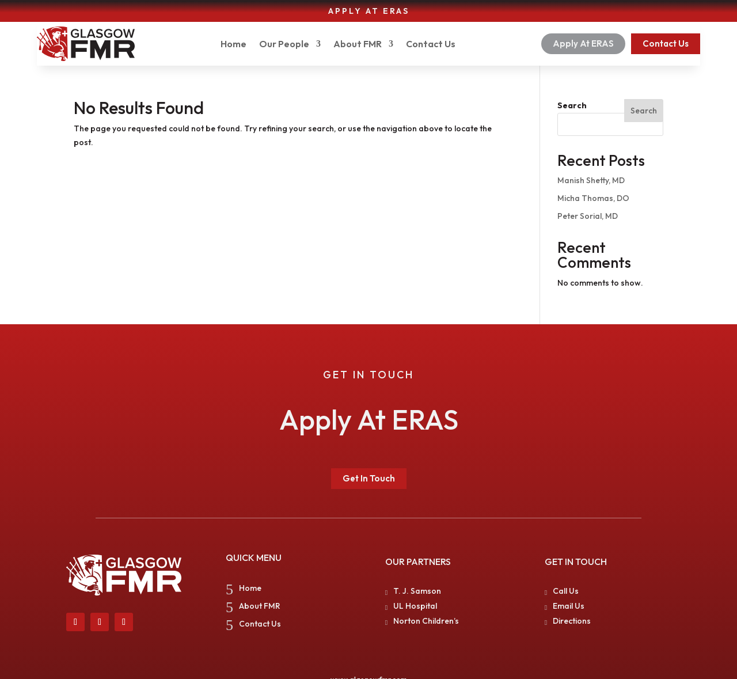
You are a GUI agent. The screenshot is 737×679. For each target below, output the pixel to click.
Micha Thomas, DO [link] (593, 198)
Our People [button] (284, 44)
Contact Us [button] (666, 43)
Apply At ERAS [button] (583, 43)
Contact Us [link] (430, 44)
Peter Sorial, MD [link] (587, 216)
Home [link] (233, 44)
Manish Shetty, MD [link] (591, 180)
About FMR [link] (357, 44)
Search (572, 105)
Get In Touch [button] (369, 478)
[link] (86, 43)
